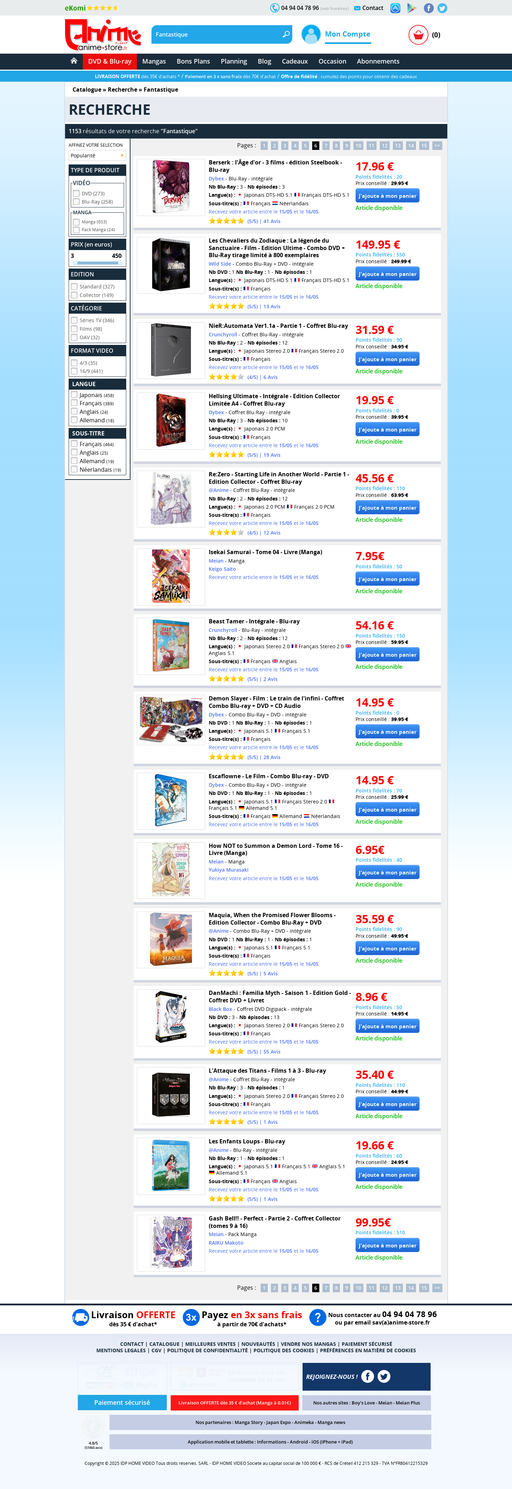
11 (371, 145)
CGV (156, 1350)
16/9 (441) (91, 370)
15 (424, 145)
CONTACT (132, 1344)
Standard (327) (97, 285)
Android (299, 1442)
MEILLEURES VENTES (210, 1344)
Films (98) (91, 327)
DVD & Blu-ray (110, 61)
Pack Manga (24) (98, 229)
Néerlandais (100, 468)
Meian (385, 1402)
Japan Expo (278, 1422)
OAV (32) (90, 336)
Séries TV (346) (97, 319)
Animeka (304, 1422)
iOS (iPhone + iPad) (332, 1442)
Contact (372, 8)
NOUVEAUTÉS (258, 1344)
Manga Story (249, 1422)
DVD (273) (93, 192)
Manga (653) (94, 221)
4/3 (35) (88, 361)
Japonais (97, 394)
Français (97, 402)
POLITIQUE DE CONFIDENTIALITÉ (207, 1350)
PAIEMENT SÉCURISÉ (367, 1344)
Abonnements (378, 61)
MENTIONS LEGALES (121, 1350)
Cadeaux (295, 61)
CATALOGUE (164, 1344)
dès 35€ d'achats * (137, 76)
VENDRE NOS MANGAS (308, 1344)
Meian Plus (408, 1402)
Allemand (97, 419)
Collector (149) (96, 294)
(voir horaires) (334, 8)
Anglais (94, 411)
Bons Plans (193, 61)
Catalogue (87, 89)
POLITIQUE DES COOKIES (284, 1350)
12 (385, 145)
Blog (264, 61)
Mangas (154, 61)
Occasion (332, 61)
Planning (234, 61)
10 (358, 145)
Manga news (331, 1422)
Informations (271, 1442)
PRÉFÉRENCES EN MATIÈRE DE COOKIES (368, 1350)
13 (398, 145)
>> (437, 145)
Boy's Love (363, 1402)
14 (411, 145)
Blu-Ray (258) (97, 200)
